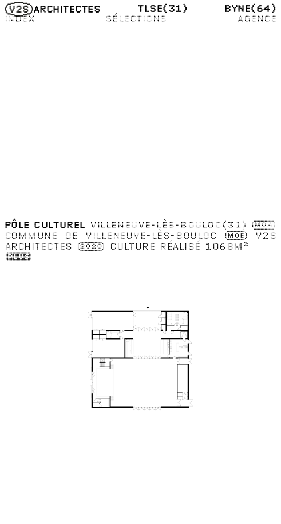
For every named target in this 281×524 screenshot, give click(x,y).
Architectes (53, 8)
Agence (256, 18)
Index (20, 18)
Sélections (136, 18)
